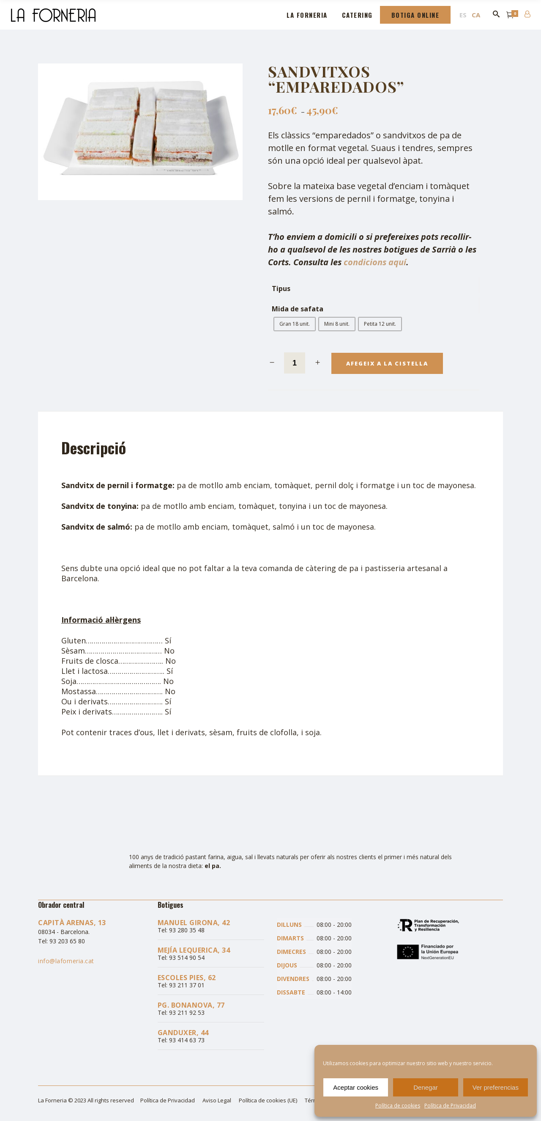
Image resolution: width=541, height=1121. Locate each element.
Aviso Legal (216, 1100)
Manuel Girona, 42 (194, 922)
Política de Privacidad (450, 1105)
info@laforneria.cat (66, 961)
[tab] (99, 447)
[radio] (294, 324)
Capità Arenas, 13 (72, 922)
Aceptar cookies (355, 1087)
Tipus (281, 289)
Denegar (425, 1087)
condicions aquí (375, 262)
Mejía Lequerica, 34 (194, 950)
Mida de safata (297, 309)
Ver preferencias (496, 1087)
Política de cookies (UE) (268, 1100)
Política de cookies (397, 1105)
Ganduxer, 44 (183, 1032)
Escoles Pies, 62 (187, 977)
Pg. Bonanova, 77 (191, 1005)
